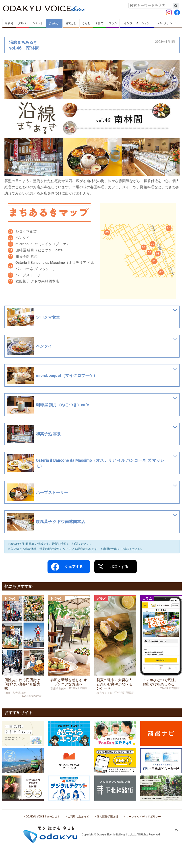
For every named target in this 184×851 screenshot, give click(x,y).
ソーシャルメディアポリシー (143, 816)
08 (157, 253)
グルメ (22, 23)
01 (154, 261)
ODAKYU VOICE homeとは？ (43, 816)
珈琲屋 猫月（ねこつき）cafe (38, 250)
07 (161, 272)
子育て (99, 23)
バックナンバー (168, 23)
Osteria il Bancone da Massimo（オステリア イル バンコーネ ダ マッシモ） (54, 265)
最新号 (9, 23)
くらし (86, 23)
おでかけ (71, 23)
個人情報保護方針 (107, 816)
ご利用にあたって (78, 816)
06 (149, 252)
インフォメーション (137, 23)
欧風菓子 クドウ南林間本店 (37, 281)
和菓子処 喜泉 (26, 256)
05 (168, 228)
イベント (37, 23)
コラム (112, 23)
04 (143, 247)
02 (152, 243)
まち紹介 (54, 23)
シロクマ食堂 (26, 231)
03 (107, 232)
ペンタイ (22, 238)
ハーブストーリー (29, 275)
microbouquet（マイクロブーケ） (42, 244)
